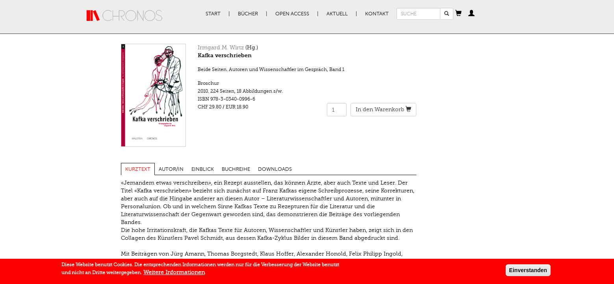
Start (213, 14)
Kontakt (377, 14)
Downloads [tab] (275, 169)
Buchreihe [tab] (236, 169)
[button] (458, 13)
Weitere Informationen (174, 274)
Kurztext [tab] (137, 169)
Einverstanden (528, 272)
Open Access (292, 14)
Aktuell (337, 14)
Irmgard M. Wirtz (221, 47)
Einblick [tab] (202, 169)
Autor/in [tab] (171, 169)
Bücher (248, 14)
